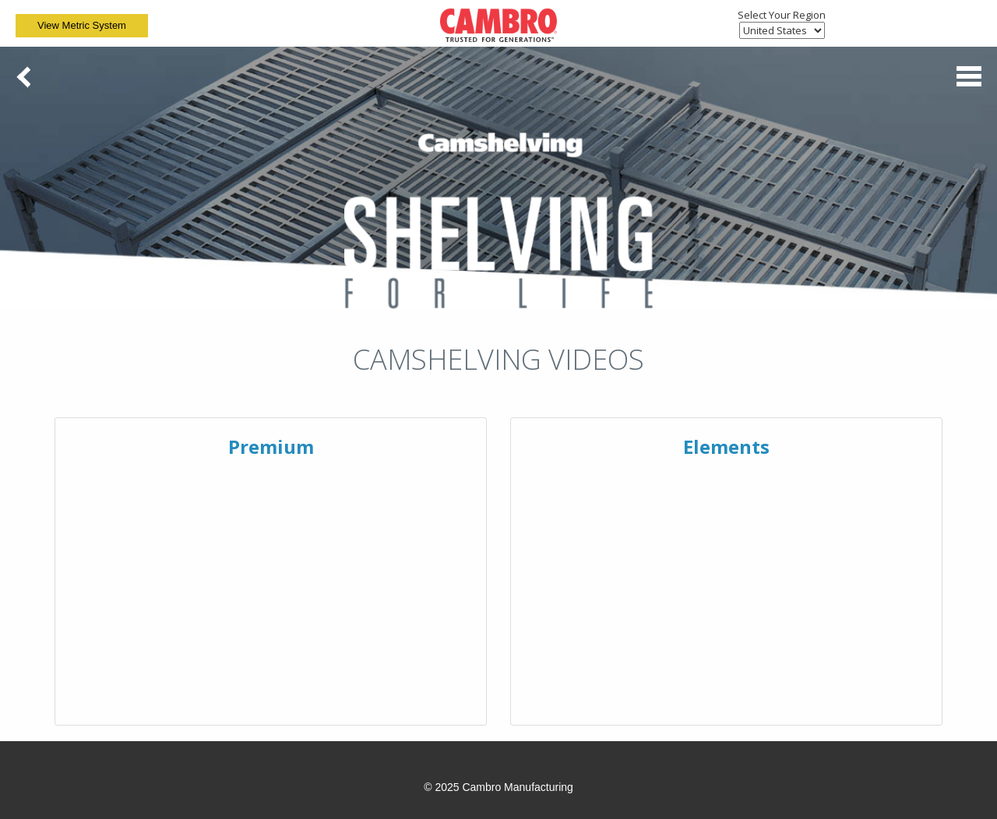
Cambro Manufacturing (517, 787)
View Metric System (81, 25)
